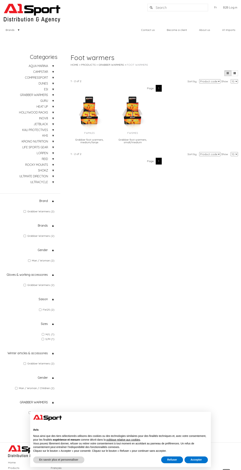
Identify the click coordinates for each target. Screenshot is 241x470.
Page (150, 88)
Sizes (44, 324)
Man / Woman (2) (41, 260)
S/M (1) (48, 339)
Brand (43, 201)
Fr (215, 7)
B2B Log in (230, 7)
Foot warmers (137, 64)
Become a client (177, 30)
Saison (43, 299)
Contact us (148, 30)
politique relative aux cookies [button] (123, 439)
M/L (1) (48, 334)
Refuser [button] (172, 459)
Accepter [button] (196, 459)
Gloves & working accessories (27, 275)
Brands (10, 30)
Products (88, 64)
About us (204, 30)
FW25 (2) (46, 309)
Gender (43, 250)
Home (74, 64)
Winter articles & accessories (28, 353)
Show (224, 81)
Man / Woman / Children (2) (34, 388)
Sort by (192, 81)
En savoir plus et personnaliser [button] (58, 459)
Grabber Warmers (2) (39, 211)
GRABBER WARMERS (34, 402)
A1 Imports (228, 30)
